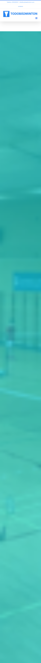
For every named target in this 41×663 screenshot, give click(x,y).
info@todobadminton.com (26, 2)
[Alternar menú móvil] (36, 18)
